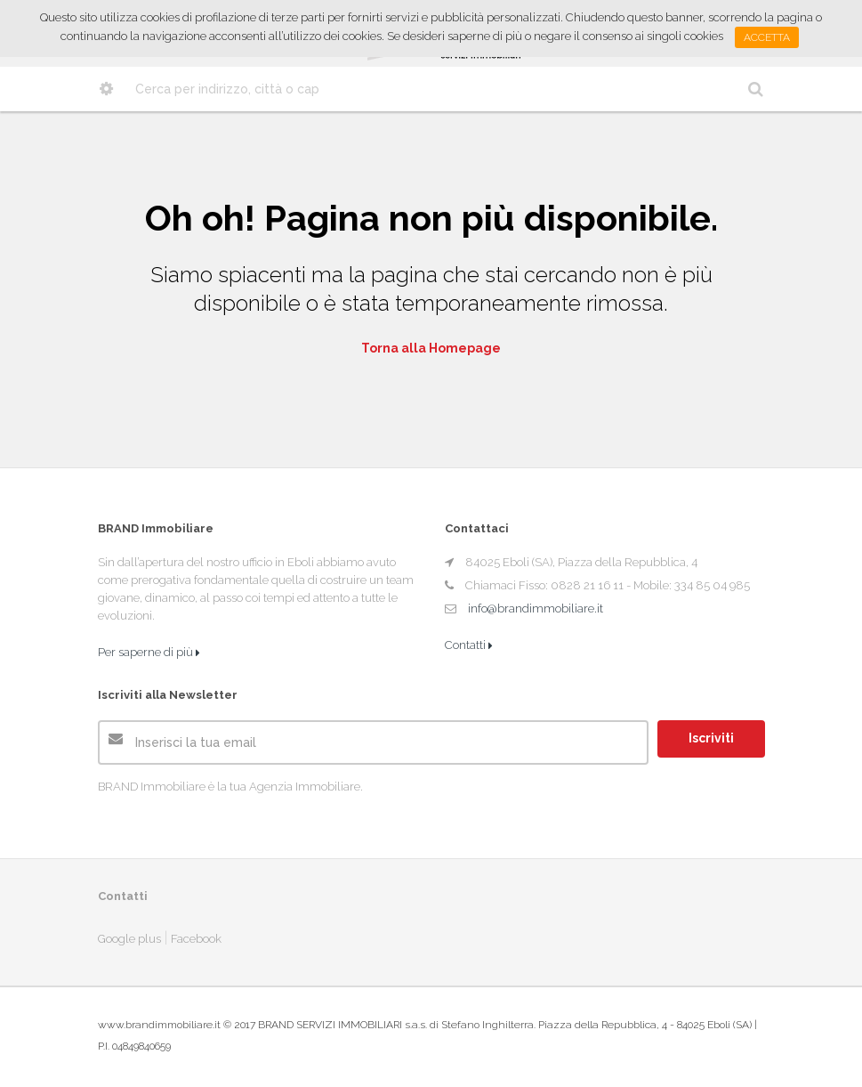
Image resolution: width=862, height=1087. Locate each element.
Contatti (469, 645)
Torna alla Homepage (431, 348)
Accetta (767, 37)
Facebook (196, 938)
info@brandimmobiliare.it (535, 608)
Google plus (129, 938)
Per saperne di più (149, 652)
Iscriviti (711, 738)
